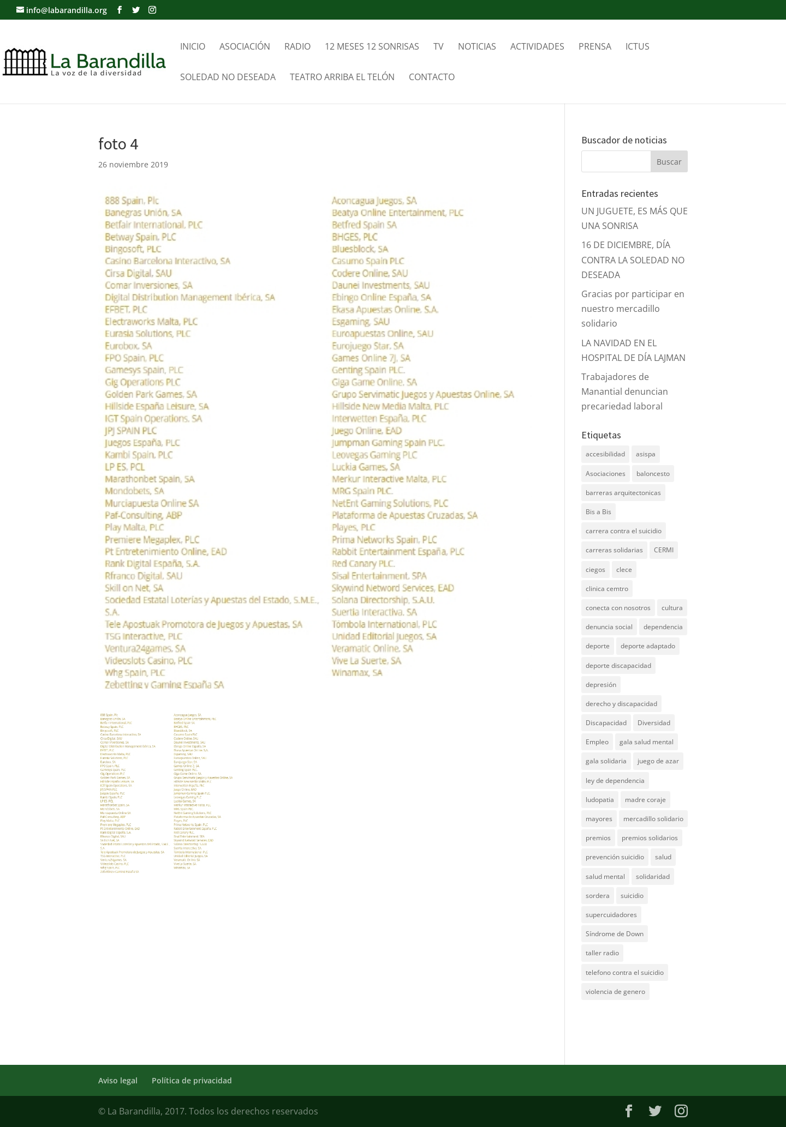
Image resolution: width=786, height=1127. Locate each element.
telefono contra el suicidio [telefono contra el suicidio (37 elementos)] (625, 972)
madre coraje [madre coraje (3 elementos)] (645, 799)
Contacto (432, 78)
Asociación (244, 47)
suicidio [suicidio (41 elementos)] (632, 895)
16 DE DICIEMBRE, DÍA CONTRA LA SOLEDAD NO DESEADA (632, 259)
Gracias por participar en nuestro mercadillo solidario (632, 308)
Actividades (537, 47)
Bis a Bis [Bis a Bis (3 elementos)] (598, 511)
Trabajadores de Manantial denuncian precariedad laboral (624, 391)
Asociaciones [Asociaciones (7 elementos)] (606, 473)
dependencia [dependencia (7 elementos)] (663, 626)
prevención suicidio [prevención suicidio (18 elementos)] (615, 856)
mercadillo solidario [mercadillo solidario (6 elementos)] (653, 818)
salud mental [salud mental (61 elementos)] (605, 876)
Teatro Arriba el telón (342, 78)
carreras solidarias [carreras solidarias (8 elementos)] (614, 550)
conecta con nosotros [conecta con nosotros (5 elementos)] (618, 607)
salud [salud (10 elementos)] (663, 856)
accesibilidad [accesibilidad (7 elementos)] (605, 454)
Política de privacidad (192, 1080)
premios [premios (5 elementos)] (598, 837)
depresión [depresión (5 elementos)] (601, 684)
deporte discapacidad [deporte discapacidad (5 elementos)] (618, 665)
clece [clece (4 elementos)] (624, 569)
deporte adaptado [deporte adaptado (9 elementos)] (648, 645)
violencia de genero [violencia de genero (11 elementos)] (615, 991)
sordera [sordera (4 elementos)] (598, 895)
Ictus (638, 47)
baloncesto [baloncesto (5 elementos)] (653, 473)
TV (438, 47)
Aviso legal (118, 1080)
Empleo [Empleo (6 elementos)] (597, 741)
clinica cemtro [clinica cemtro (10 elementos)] (607, 588)
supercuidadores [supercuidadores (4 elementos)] (611, 914)
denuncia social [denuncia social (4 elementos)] (609, 626)
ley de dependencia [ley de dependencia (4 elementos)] (615, 780)
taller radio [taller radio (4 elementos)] (602, 952)
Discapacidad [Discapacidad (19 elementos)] (606, 722)
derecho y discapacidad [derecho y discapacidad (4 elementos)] (621, 703)
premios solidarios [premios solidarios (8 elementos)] (650, 837)
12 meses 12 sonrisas (372, 47)
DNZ (590, 1026)
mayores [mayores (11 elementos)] (599, 818)
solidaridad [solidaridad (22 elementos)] (653, 876)
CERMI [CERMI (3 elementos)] (664, 550)
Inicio (192, 47)
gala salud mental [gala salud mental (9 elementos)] (647, 741)
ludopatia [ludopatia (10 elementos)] (600, 799)
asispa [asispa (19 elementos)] (646, 454)
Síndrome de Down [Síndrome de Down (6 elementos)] (615, 933)
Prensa (595, 47)
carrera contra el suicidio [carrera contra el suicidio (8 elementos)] (624, 530)
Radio (297, 47)
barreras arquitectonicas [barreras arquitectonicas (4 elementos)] (623, 492)
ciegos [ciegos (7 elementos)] (595, 569)
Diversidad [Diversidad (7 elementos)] (654, 722)
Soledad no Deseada (228, 78)
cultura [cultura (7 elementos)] (672, 607)
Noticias (477, 47)
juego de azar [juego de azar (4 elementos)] (658, 761)
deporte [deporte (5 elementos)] (598, 645)
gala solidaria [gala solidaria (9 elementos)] (606, 761)
